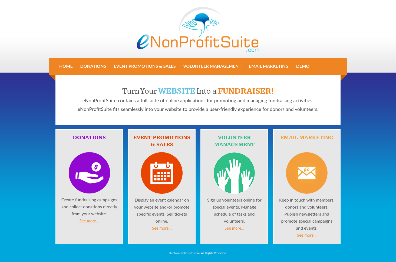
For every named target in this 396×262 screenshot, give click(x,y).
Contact (69, 77)
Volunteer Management (212, 66)
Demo (302, 66)
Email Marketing (269, 66)
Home (66, 66)
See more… (89, 220)
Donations (93, 66)
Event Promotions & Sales (145, 66)
